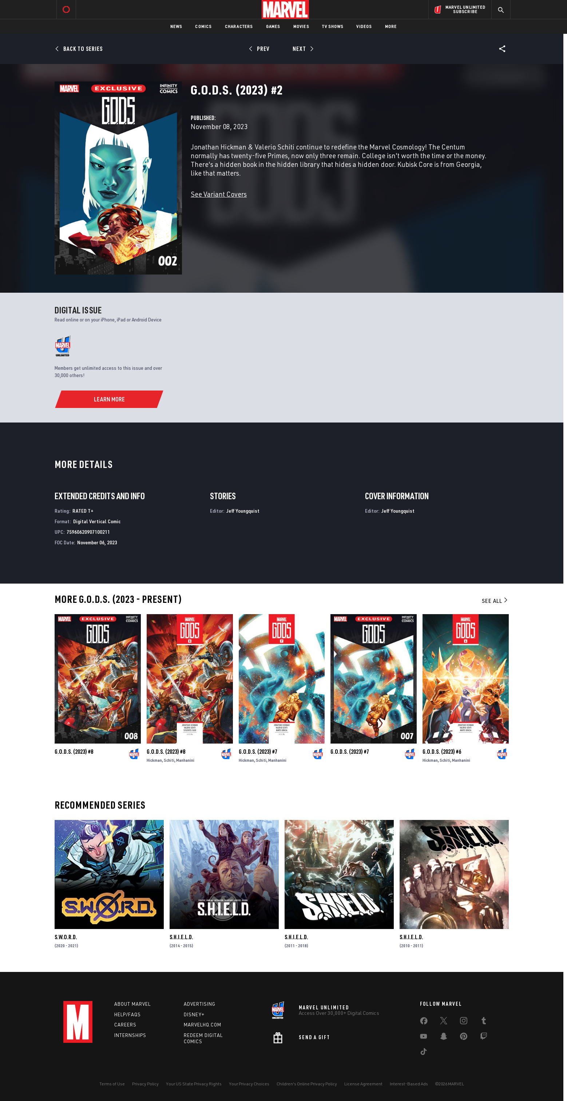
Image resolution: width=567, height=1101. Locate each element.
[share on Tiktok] (423, 1053)
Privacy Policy (145, 1083)
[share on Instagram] (463, 1022)
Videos (364, 26)
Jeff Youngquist (242, 511)
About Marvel (132, 1004)
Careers (125, 1025)
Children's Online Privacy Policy (307, 1083)
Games (273, 26)
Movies (301, 26)
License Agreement (363, 1083)
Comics (203, 26)
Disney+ (194, 1014)
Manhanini (185, 760)
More (391, 26)
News (176, 26)
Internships (130, 1035)
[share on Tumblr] (483, 1022)
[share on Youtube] (423, 1037)
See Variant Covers (219, 194)
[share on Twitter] (443, 1022)
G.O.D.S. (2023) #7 (258, 751)
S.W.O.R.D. (66, 937)
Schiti (169, 760)
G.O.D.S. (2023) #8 (74, 751)
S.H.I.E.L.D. (181, 937)
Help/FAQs (127, 1014)
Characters (239, 26)
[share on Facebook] (424, 1022)
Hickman (154, 760)
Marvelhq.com (202, 1025)
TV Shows (333, 26)
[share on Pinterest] (463, 1037)
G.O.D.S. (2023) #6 (442, 751)
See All (495, 600)
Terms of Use (112, 1083)
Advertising (199, 1004)
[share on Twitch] (483, 1037)
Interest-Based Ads (409, 1083)
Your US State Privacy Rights (194, 1083)
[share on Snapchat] (443, 1037)
